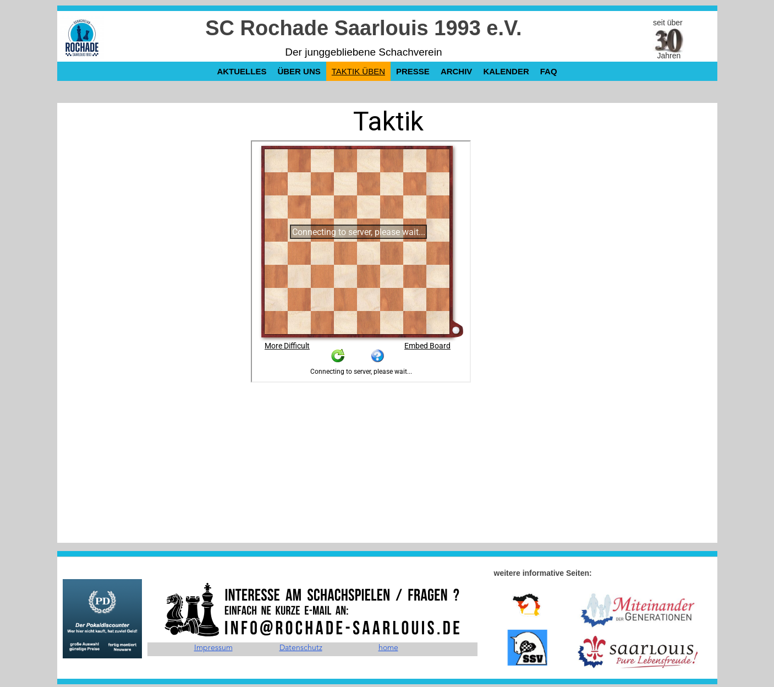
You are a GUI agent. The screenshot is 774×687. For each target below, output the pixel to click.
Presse (413, 71)
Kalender (506, 71)
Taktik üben (358, 71)
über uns (298, 71)
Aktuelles (241, 71)
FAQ (548, 71)
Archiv (457, 71)
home (388, 648)
